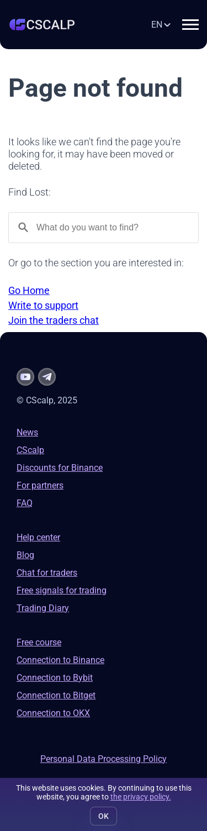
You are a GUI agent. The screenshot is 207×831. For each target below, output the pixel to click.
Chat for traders (47, 572)
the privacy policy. (140, 796)
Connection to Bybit (55, 677)
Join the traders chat (53, 320)
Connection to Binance (60, 660)
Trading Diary (43, 608)
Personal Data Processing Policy (103, 759)
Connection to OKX (53, 713)
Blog (25, 555)
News (27, 432)
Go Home (29, 290)
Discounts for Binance (60, 467)
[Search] (103, 227)
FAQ (25, 503)
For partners (40, 485)
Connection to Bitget (56, 695)
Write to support (43, 305)
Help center (38, 537)
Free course (39, 642)
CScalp (30, 450)
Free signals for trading (62, 590)
